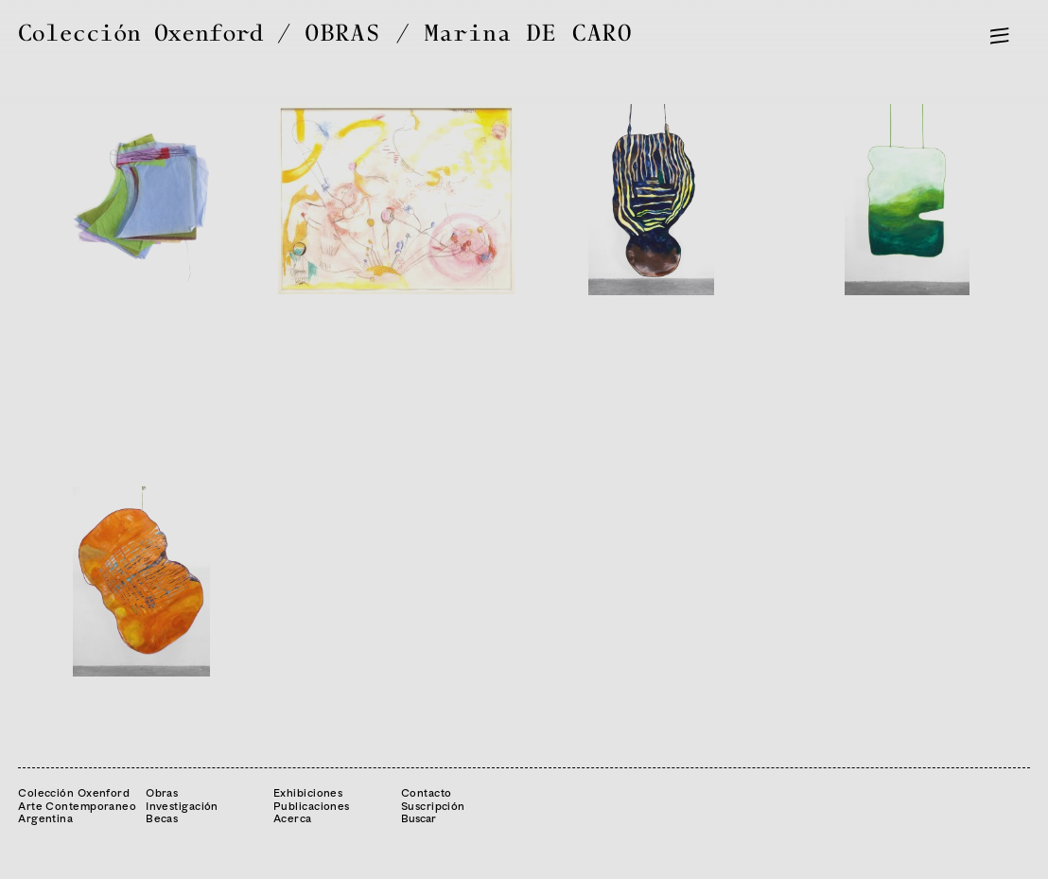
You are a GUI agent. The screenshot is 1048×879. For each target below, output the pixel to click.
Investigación (182, 806)
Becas (162, 818)
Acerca (292, 818)
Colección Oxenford (140, 33)
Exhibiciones (307, 792)
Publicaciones (311, 806)
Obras (162, 792)
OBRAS (343, 33)
